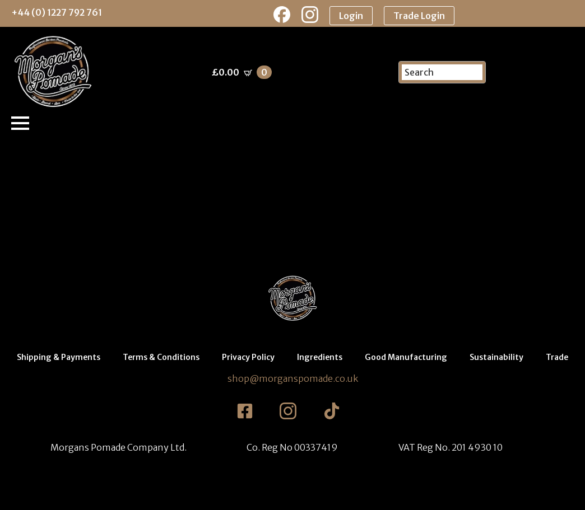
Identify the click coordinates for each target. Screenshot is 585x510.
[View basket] (242, 72)
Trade (557, 357)
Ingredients (319, 357)
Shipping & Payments (58, 357)
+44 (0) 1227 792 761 (56, 12)
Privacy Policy (248, 357)
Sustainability (496, 357)
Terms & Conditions (161, 357)
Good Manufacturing (406, 357)
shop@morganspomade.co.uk (292, 378)
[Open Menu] (20, 123)
